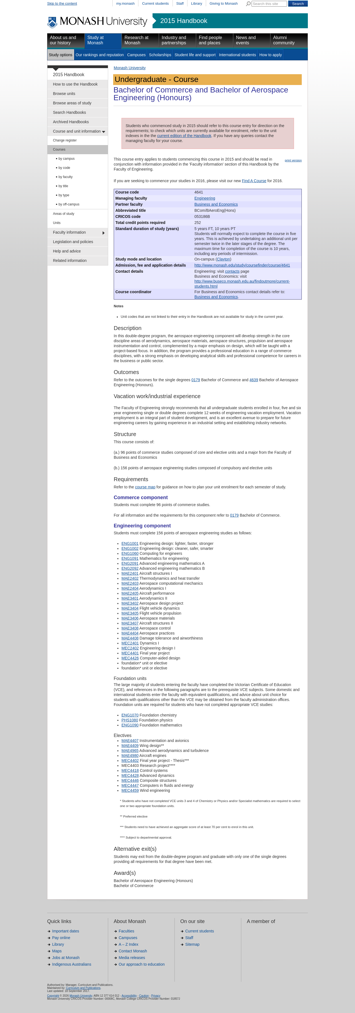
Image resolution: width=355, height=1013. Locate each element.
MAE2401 (129, 573)
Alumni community (284, 40)
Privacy (155, 995)
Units (56, 223)
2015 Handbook (183, 20)
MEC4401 (130, 653)
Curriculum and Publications (83, 987)
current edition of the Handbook (184, 135)
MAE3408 (129, 628)
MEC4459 (130, 790)
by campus (67, 159)
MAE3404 (129, 608)
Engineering (204, 198)
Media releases (132, 957)
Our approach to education (142, 964)
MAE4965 (129, 750)
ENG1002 (129, 548)
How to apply (270, 55)
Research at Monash (136, 40)
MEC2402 (130, 648)
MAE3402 (129, 603)
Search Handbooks (69, 112)
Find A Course (254, 181)
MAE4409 (129, 745)
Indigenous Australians (71, 964)
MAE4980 (129, 755)
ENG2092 (129, 568)
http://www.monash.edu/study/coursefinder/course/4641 (242, 265)
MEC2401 (130, 643)
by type (64, 195)
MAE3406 (129, 618)
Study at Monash (95, 40)
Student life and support (194, 55)
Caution (144, 995)
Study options (60, 55)
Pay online (61, 937)
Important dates (65, 931)
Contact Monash (133, 951)
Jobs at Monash (66, 957)
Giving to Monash (224, 3)
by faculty (66, 177)
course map (145, 487)
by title (63, 186)
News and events (246, 40)
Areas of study (63, 214)
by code (64, 168)
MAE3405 (129, 613)
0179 (195, 380)
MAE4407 (129, 740)
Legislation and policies (73, 241)
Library (196, 3)
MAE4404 (129, 633)
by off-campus (69, 204)
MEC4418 (130, 770)
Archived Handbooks (71, 122)
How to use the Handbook (75, 84)
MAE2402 (129, 578)
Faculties (126, 931)
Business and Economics (216, 204)
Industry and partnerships (174, 40)
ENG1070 (129, 715)
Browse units (64, 93)
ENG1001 (129, 543)
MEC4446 (130, 780)
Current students (155, 3)
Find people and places (210, 40)
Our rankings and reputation (100, 55)
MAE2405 (129, 593)
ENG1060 (129, 553)
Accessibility (128, 995)
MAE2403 (129, 583)
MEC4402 (130, 760)
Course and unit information (77, 131)
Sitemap (192, 944)
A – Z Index (128, 944)
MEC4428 (130, 775)
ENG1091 (129, 558)
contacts (232, 271)
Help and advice (67, 251)
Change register (65, 140)
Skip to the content (62, 3)
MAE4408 (129, 638)
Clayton (223, 259)
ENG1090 (129, 725)
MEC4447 (130, 785)
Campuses (136, 55)
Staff (180, 3)
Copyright (53, 995)
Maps (57, 951)
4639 (254, 380)
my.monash (125, 3)
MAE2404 (129, 588)
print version (293, 160)
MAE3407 (129, 623)
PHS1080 (129, 720)
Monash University (130, 68)
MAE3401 (129, 598)
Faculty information (69, 232)
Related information (70, 260)
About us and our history (63, 40)
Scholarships (160, 55)
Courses (59, 149)
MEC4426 (130, 658)
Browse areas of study (72, 103)
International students (237, 55)
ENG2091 (129, 563)
